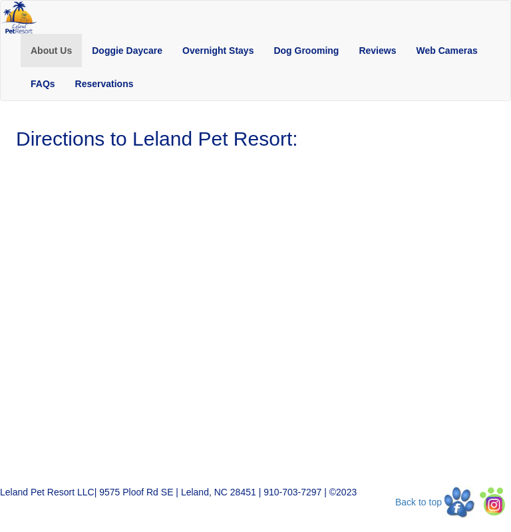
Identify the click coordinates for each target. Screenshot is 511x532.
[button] (51, 50)
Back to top (418, 502)
